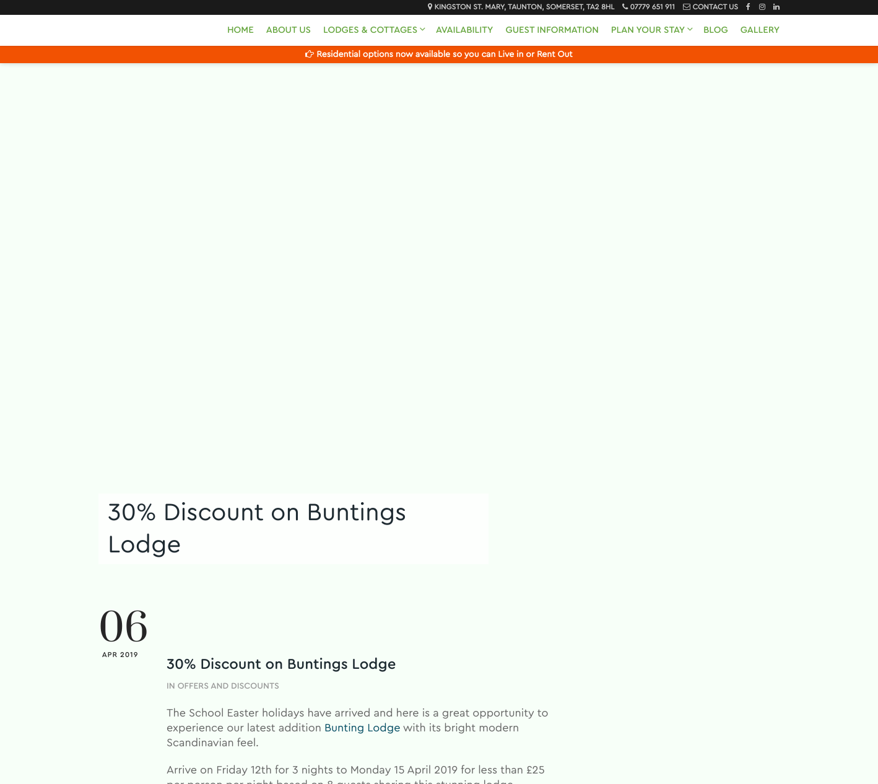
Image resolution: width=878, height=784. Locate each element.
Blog (715, 30)
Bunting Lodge (362, 728)
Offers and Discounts (228, 686)
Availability (464, 30)
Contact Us (714, 7)
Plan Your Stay (648, 30)
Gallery (760, 30)
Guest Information (551, 30)
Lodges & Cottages (370, 30)
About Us (288, 30)
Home (240, 30)
